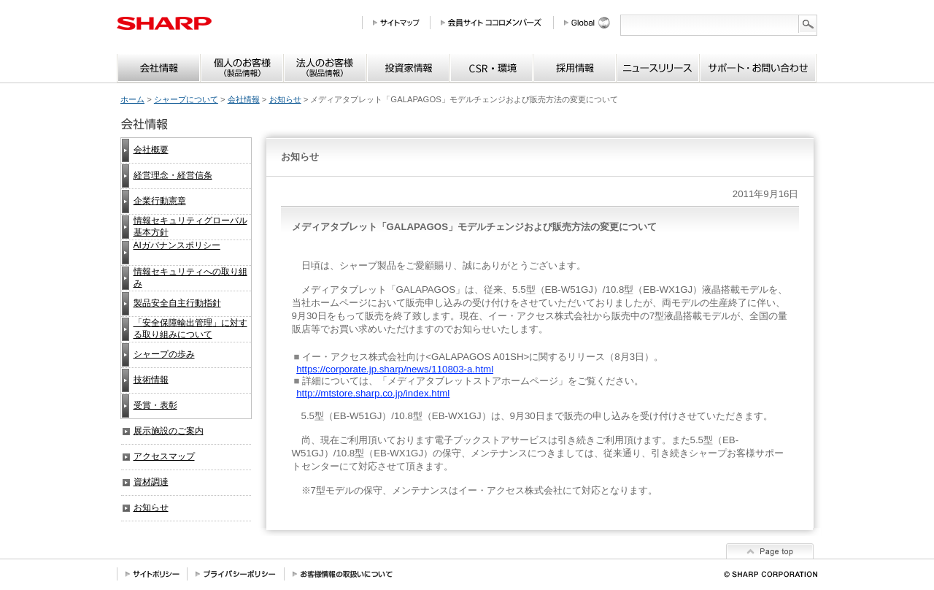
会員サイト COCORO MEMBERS (497, 22)
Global (592, 22)
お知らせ (285, 99)
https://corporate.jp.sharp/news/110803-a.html (394, 369)
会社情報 (244, 99)
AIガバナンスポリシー (177, 245)
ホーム (132, 99)
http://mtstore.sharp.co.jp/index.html (372, 393)
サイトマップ (401, 22)
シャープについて (186, 99)
